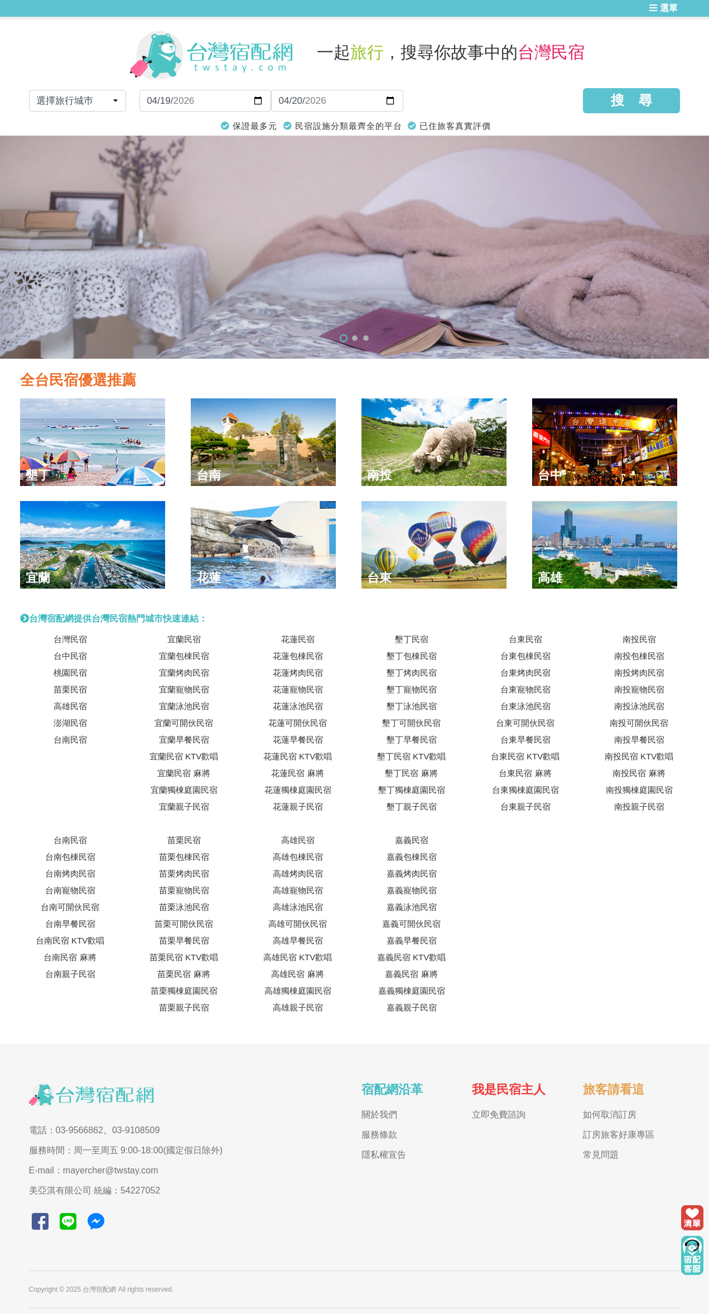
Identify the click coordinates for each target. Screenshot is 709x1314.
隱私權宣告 (383, 1154)
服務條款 (379, 1134)
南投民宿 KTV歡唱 (639, 756)
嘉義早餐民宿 (412, 940)
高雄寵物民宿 (298, 890)
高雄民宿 (70, 706)
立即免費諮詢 (498, 1114)
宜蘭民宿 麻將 (183, 773)
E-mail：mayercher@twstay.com (93, 1170)
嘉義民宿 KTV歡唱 (411, 957)
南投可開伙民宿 (639, 723)
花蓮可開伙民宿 (297, 723)
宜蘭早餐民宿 (184, 739)
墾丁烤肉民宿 (412, 672)
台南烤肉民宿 (70, 873)
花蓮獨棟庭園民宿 (297, 790)
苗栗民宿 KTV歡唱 (183, 957)
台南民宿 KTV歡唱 (70, 940)
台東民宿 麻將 (525, 773)
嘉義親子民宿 (412, 1007)
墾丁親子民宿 (412, 806)
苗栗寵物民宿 (184, 890)
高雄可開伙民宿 (297, 923)
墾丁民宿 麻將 (411, 773)
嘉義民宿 (411, 840)
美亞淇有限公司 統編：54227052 (95, 1190)
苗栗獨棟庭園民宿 (184, 990)
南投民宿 (639, 639)
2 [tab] (355, 338)
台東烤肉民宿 (525, 672)
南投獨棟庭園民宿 (639, 790)
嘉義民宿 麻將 (411, 974)
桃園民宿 (70, 672)
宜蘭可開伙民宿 (184, 723)
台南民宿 (70, 739)
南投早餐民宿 (639, 739)
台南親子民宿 (70, 974)
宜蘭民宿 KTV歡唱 (183, 756)
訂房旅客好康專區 (618, 1134)
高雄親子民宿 (298, 1007)
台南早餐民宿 (70, 923)
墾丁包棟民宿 (412, 656)
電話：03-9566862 (66, 1130)
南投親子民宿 (639, 806)
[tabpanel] (354, 247)
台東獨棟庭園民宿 (525, 790)
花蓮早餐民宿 (298, 739)
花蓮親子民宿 (298, 806)
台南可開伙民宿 (70, 907)
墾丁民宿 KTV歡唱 (411, 756)
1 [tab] (344, 338)
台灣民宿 (70, 639)
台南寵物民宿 (70, 890)
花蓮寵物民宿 (298, 689)
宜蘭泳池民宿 (184, 706)
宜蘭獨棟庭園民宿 (184, 790)
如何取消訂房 (609, 1114)
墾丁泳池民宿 (412, 706)
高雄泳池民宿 (298, 907)
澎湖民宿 (70, 723)
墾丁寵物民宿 (412, 689)
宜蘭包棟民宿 (184, 656)
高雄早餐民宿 (298, 940)
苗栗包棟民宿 (184, 856)
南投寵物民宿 (639, 689)
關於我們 (379, 1114)
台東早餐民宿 (525, 739)
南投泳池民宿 (639, 706)
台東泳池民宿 (525, 706)
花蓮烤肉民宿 (298, 672)
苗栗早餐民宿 (184, 940)
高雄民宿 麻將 (297, 974)
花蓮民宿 (298, 639)
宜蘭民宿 (184, 639)
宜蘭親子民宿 (184, 806)
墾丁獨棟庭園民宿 (411, 790)
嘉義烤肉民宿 (412, 873)
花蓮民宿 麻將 (297, 773)
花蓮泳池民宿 (298, 706)
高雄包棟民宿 (298, 856)
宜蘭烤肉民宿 (184, 672)
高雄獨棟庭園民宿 (297, 990)
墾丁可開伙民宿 (411, 723)
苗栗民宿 (70, 689)
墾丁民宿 (411, 639)
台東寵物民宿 (525, 689)
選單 (663, 8)
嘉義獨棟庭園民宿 (411, 990)
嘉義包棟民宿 (412, 856)
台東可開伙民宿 (525, 723)
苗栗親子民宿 (184, 1007)
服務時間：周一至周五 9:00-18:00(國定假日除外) (126, 1150)
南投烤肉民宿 (639, 672)
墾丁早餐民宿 (412, 739)
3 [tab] (366, 338)
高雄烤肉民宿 (298, 873)
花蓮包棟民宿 (298, 656)
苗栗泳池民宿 (184, 907)
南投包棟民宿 (639, 656)
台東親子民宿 (525, 806)
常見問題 (601, 1154)
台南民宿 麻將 (70, 957)
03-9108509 (136, 1130)
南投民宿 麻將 (638, 773)
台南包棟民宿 (70, 856)
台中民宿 (70, 656)
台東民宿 (525, 639)
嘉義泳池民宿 (412, 907)
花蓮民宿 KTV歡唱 (297, 756)
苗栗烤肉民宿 (184, 873)
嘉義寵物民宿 (412, 890)
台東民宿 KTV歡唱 (525, 756)
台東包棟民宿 (525, 656)
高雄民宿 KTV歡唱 (297, 957)
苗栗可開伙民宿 (184, 923)
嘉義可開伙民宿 (411, 923)
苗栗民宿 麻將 (183, 974)
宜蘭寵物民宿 (184, 689)
